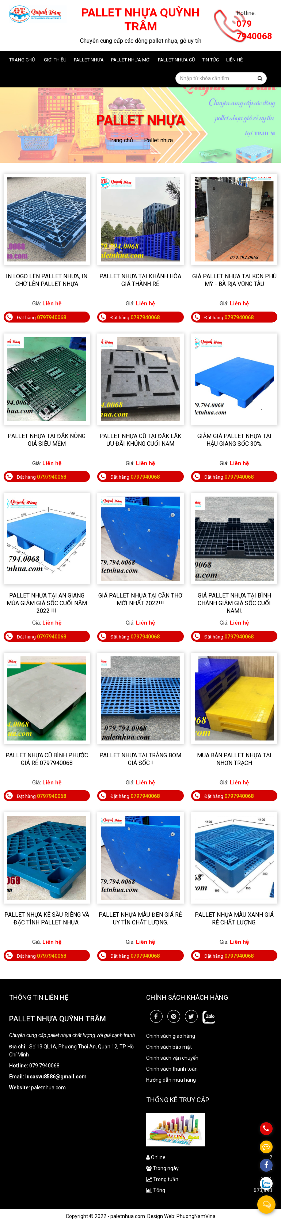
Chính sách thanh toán (172, 1069)
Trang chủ (22, 60)
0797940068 (51, 317)
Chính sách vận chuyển (172, 1058)
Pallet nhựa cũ (176, 60)
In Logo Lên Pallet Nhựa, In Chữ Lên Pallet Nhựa (46, 280)
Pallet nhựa (89, 60)
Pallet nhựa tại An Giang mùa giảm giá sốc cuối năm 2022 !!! (47, 603)
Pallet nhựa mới (131, 60)
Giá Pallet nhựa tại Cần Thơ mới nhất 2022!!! (140, 599)
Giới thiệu (55, 60)
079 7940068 (254, 30)
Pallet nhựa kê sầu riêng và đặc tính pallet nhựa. (46, 918)
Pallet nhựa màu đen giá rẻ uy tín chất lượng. (140, 918)
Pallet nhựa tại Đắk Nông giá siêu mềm (47, 440)
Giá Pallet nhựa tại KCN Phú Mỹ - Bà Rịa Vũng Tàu (234, 280)
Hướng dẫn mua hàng (171, 1080)
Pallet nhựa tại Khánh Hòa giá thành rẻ (140, 280)
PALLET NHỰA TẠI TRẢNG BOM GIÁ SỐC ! (140, 759)
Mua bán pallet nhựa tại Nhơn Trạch (234, 759)
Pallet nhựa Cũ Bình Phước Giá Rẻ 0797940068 (46, 759)
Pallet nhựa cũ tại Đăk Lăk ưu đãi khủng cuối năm (140, 440)
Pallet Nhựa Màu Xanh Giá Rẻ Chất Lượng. (234, 918)
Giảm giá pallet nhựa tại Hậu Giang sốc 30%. (234, 440)
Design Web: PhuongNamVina (181, 1216)
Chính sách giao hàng (170, 1036)
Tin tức (210, 60)
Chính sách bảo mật (169, 1047)
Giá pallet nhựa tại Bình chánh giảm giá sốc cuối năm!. (234, 603)
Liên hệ (234, 60)
